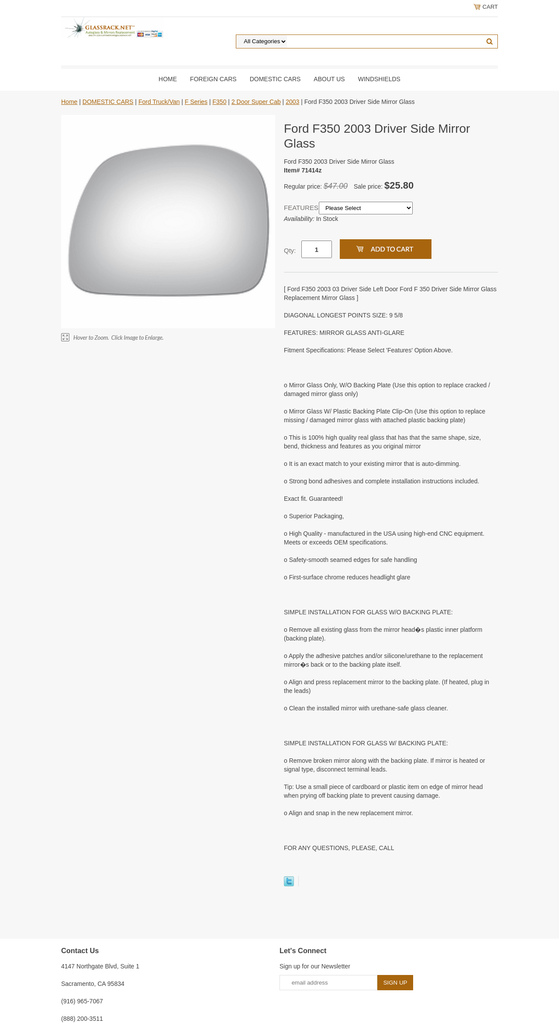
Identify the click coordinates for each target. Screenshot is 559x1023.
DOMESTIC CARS (275, 79)
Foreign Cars (213, 79)
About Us (329, 79)
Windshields (379, 79)
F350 (220, 101)
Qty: (290, 250)
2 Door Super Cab (256, 101)
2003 (292, 101)
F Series (196, 101)
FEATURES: (301, 207)
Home (168, 79)
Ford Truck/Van (159, 101)
